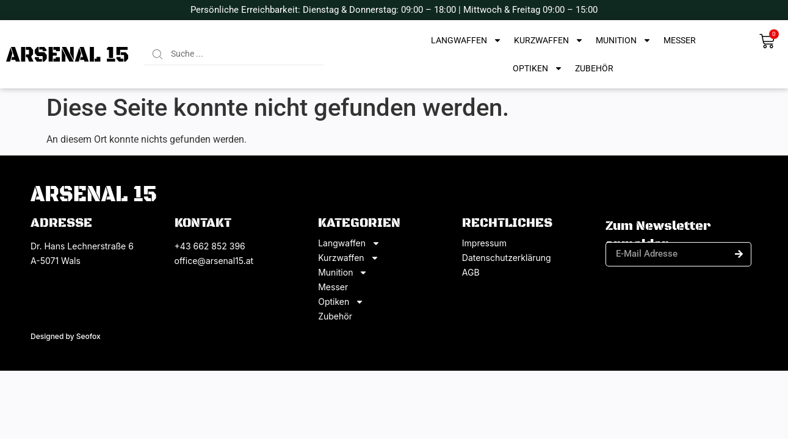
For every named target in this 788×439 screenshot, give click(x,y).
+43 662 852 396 (210, 246)
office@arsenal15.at (214, 260)
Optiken (538, 68)
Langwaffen (466, 40)
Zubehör (594, 68)
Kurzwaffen (549, 40)
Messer (679, 40)
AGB (471, 272)
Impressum (484, 243)
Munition (623, 40)
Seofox (88, 336)
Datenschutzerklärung (506, 258)
